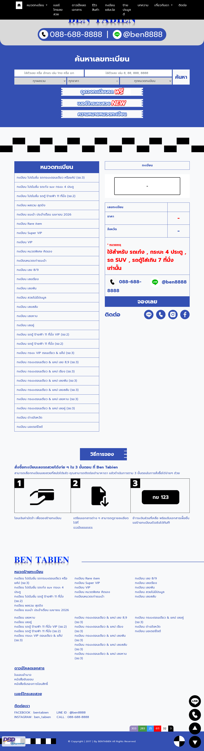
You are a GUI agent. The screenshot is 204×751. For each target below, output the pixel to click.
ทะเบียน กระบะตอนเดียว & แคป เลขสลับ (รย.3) (47, 390)
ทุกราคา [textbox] (74, 81)
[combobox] (93, 81)
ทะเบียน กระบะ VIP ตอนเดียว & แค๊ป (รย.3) (45, 353)
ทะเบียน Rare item (29, 224)
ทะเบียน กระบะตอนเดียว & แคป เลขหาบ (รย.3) (47, 399)
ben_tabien (42, 717)
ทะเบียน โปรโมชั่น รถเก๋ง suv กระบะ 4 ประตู (45, 187)
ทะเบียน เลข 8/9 (28, 270)
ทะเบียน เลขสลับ (27, 307)
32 (164, 728)
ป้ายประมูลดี (127, 10)
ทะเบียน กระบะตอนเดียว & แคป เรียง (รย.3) (45, 371)
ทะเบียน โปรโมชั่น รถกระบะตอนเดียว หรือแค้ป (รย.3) (50, 177)
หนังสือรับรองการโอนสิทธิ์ (31, 684)
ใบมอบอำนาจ (22, 675)
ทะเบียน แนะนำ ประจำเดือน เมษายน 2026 (44, 214)
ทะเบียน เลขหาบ (27, 316)
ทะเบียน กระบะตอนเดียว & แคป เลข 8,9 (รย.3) (47, 362)
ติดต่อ (183, 5)
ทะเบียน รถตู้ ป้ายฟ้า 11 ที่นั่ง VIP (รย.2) (43, 334)
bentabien (41, 712)
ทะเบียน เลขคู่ (25, 325)
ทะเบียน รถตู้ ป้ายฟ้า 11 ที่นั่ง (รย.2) (40, 344)
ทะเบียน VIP (24, 242)
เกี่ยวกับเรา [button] (162, 5)
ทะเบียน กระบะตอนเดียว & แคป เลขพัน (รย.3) (47, 380)
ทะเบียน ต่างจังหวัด (29, 417)
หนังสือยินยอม (24, 679)
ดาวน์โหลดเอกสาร (79, 7)
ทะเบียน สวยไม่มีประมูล (31, 297)
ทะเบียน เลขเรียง (28, 279)
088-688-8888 (78, 717)
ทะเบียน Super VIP (29, 233)
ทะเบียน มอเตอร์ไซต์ (30, 427)
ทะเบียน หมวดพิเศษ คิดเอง (34, 251)
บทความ (143, 5)
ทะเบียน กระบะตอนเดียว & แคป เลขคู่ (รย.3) (46, 408)
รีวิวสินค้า (95, 7)
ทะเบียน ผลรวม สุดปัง (31, 205)
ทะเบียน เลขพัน (26, 288)
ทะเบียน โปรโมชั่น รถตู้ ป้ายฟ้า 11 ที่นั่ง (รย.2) (46, 196)
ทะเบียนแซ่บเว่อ (110, 7)
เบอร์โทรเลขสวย (58, 10)
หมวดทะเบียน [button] (36, 5)
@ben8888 (78, 712)
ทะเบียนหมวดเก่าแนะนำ (31, 260)
